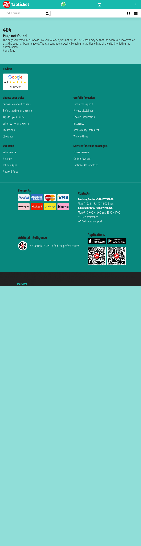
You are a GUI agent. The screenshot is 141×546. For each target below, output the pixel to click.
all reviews (15, 87)
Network (7, 159)
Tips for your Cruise (14, 117)
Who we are (9, 152)
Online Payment (82, 159)
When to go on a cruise (16, 123)
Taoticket (22, 284)
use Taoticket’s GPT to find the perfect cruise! (48, 245)
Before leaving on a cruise (17, 110)
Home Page (9, 50)
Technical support (83, 104)
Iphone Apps (10, 165)
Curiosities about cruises (16, 104)
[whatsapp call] (63, 4)
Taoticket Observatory (85, 165)
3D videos (8, 136)
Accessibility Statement (86, 130)
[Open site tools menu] (136, 4)
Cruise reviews (81, 152)
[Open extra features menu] (27, 13)
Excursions (9, 130)
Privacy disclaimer (83, 110)
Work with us (80, 136)
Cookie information (84, 117)
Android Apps (10, 171)
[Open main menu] (136, 13)
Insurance (78, 123)
